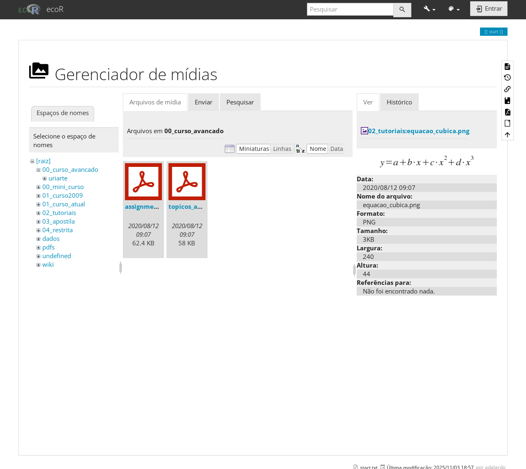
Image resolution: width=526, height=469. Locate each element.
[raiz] (43, 161)
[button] (430, 9)
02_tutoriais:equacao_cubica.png (418, 131)
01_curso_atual (63, 204)
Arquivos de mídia (155, 102)
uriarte (57, 178)
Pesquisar (240, 102)
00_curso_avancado (70, 169)
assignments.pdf (150, 206)
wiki (48, 264)
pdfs (48, 247)
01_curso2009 (62, 195)
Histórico (399, 102)
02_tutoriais (59, 212)
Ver (368, 102)
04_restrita (57, 230)
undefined (56, 256)
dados (51, 238)
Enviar (203, 102)
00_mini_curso (63, 187)
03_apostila (58, 221)
